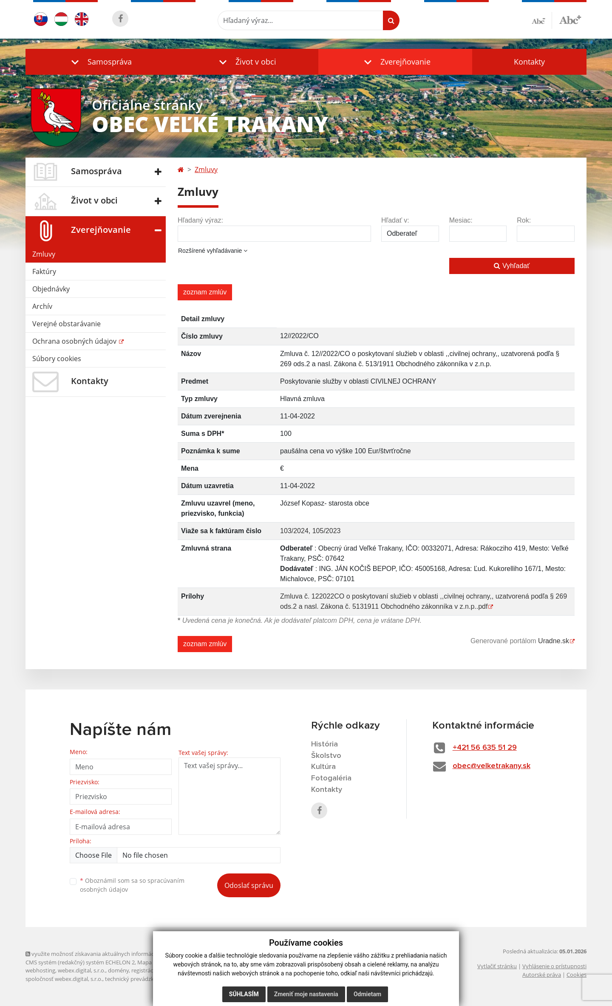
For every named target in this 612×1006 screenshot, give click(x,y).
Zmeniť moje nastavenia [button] (306, 994)
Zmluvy (43, 254)
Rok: (524, 220)
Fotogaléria (331, 778)
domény (118, 970)
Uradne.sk (553, 640)
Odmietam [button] (367, 994)
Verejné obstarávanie (66, 323)
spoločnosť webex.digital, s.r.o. (64, 979)
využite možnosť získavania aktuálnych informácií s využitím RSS (110, 954)
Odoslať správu (248, 885)
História (324, 744)
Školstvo (326, 756)
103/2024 (294, 530)
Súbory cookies (56, 358)
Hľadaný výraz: (200, 220)
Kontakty (529, 62)
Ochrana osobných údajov (75, 341)
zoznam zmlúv (205, 292)
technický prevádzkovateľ (137, 979)
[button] (99, 62)
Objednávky (51, 289)
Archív (42, 306)
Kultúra (323, 767)
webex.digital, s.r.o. (81, 970)
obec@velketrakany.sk (491, 766)
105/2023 (326, 530)
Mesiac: (461, 220)
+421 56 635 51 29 (485, 748)
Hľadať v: (395, 220)
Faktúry (44, 271)
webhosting (40, 970)
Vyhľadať (512, 265)
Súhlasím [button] (244, 994)
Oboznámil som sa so (132, 884)
